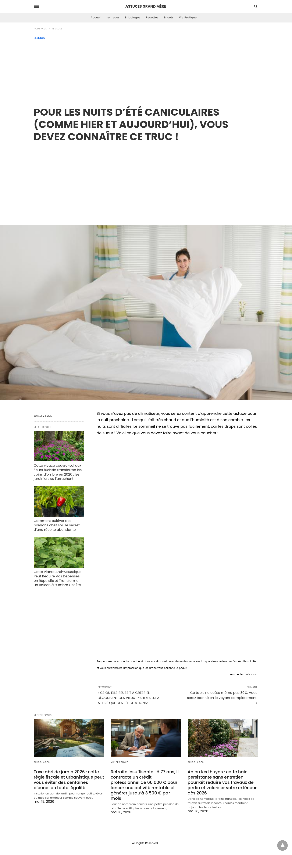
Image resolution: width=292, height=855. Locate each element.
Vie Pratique (188, 17)
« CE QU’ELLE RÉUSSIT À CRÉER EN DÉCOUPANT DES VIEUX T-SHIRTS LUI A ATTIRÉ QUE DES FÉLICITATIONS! (128, 697)
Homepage (40, 28)
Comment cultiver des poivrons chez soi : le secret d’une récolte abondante (57, 525)
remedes (113, 17)
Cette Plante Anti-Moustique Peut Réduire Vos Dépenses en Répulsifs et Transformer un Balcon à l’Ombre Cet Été (57, 578)
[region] (146, 179)
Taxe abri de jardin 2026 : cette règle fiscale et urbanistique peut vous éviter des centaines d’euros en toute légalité (69, 780)
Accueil (96, 17)
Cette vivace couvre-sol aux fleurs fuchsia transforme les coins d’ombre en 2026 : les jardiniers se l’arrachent (58, 472)
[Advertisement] (146, 71)
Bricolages (132, 17)
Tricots (169, 17)
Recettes (152, 17)
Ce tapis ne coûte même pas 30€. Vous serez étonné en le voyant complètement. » (222, 697)
